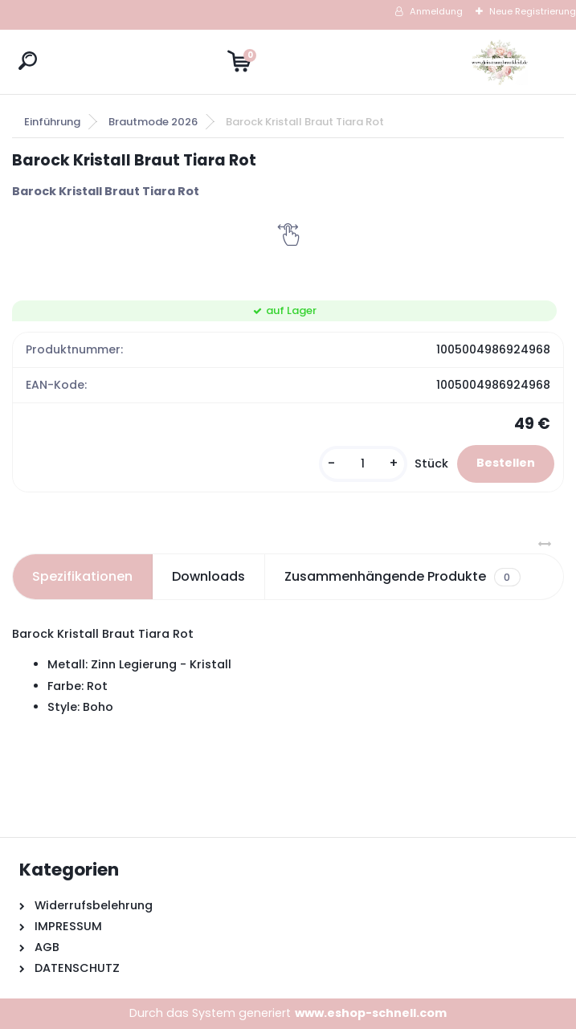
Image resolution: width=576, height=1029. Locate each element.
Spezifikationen (82, 576)
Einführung (52, 121)
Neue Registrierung (532, 11)
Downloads (208, 576)
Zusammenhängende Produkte (402, 576)
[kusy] (363, 464)
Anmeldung (436, 11)
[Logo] (499, 62)
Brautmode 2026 (153, 121)
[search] (27, 60)
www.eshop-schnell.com (371, 1013)
